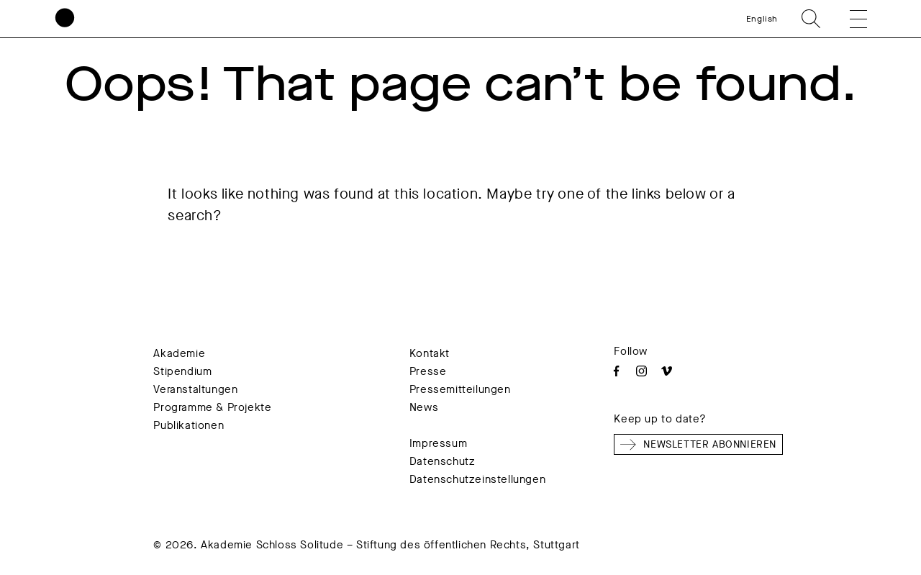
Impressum (438, 443)
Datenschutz (442, 461)
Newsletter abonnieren (698, 445)
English (762, 18)
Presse (428, 371)
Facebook (616, 371)
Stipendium (182, 371)
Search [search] (811, 18)
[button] (848, 18)
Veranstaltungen (195, 389)
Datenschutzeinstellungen (477, 479)
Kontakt (429, 353)
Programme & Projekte (212, 407)
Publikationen (188, 425)
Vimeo (666, 371)
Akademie (179, 353)
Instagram (641, 371)
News (423, 407)
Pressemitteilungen (460, 389)
